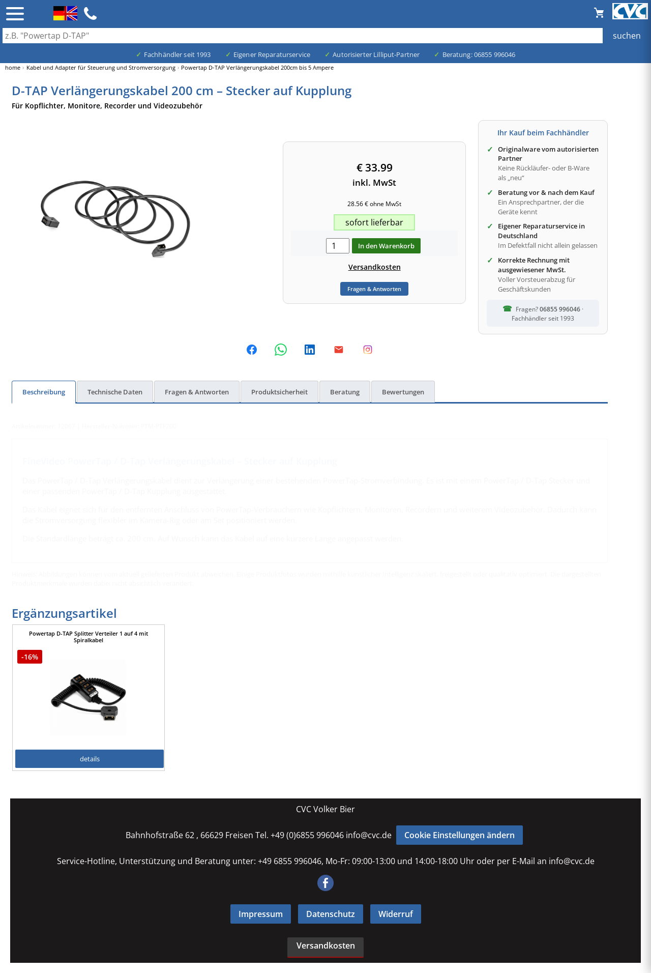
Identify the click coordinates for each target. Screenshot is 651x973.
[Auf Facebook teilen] (252, 349)
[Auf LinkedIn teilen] (310, 349)
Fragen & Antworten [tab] (197, 391)
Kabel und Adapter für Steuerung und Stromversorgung (100, 67)
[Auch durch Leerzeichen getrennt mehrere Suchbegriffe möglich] (325, 35)
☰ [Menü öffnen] (15, 14)
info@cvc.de (369, 835)
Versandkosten (374, 267)
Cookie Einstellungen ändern (459, 835)
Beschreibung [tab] (43, 391)
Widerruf (395, 914)
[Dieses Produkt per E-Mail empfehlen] (339, 349)
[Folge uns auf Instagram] (368, 349)
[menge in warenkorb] (337, 245)
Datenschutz (330, 914)
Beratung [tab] (345, 391)
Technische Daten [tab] (114, 391)
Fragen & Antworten (374, 289)
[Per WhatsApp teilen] (281, 349)
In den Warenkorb (386, 245)
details (90, 758)
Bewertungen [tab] (403, 391)
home (12, 67)
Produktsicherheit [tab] (279, 391)
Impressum (261, 914)
